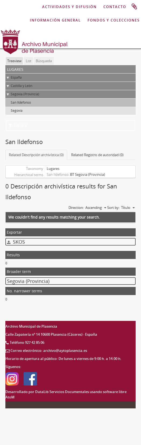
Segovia (17, 110)
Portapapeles (134, 6)
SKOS (16, 242)
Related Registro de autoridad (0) (97, 154)
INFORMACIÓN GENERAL (55, 20)
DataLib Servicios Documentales (62, 391)
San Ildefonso (21, 102)
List (28, 60)
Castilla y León (21, 85)
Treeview (14, 60)
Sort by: (113, 207)
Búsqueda (44, 60)
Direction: (76, 207)
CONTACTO (114, 6)
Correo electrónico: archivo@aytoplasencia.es (48, 350)
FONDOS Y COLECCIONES (114, 20)
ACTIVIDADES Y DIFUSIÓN (69, 6)
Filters (18, 125)
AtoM (10, 397)
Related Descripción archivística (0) (36, 154)
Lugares (53, 168)
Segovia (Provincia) (25, 94)
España (16, 77)
